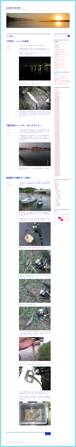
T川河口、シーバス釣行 (17, 41)
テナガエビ (57, 199)
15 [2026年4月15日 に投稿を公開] (61, 219)
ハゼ (7, 183)
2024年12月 (57, 107)
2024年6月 (56, 113)
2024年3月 (56, 117)
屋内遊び (56, 183)
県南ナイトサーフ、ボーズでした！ (60, 67)
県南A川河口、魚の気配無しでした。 (60, 51)
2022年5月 (56, 140)
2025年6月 (56, 101)
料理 (55, 185)
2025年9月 (56, 98)
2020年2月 (56, 170)
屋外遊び (56, 184)
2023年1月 (56, 131)
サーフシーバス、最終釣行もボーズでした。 (61, 59)
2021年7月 (56, 151)
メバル (57, 203)
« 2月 (55, 225)
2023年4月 (56, 129)
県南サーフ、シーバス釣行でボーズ (60, 62)
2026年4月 (56, 91)
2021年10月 (56, 148)
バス (56, 201)
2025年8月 (56, 99)
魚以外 (57, 205)
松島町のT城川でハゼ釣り (18, 177)
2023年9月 (56, 123)
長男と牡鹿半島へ (57, 46)
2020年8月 (56, 163)
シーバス (7, 132)
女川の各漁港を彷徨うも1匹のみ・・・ (61, 49)
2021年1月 (56, 158)
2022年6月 (56, 139)
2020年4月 (56, 168)
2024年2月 (56, 118)
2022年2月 (56, 143)
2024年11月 (56, 108)
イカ (56, 192)
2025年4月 (56, 103)
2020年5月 (56, 167)
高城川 (10, 48)
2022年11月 (56, 133)
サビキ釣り (57, 195)
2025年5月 (56, 102)
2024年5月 (56, 114)
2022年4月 (56, 141)
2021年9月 (56, 149)
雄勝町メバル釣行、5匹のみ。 (59, 64)
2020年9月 (56, 162)
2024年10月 (57, 109)
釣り (55, 189)
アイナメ (57, 191)
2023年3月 (56, 130)
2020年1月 (56, 171)
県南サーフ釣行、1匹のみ (59, 83)
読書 (55, 188)
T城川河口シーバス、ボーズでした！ (24, 125)
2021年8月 (56, 150)
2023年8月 (56, 124)
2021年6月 (56, 152)
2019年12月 (56, 172)
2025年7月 (56, 100)
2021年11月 (56, 147)
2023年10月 (57, 122)
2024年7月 (56, 112)
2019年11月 (56, 173)
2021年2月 (56, 157)
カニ (56, 193)
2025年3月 (56, 104)
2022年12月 (57, 132)
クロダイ (57, 194)
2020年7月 (56, 164)
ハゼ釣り (9, 184)
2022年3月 (56, 142)
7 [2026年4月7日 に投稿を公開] (59, 217)
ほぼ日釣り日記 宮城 (13, 8)
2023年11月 (56, 121)
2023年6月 (56, 127)
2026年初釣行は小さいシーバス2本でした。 (62, 54)
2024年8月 (56, 111)
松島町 (7, 48)
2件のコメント (8, 186)
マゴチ (57, 202)
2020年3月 (56, 169)
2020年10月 (57, 161)
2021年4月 (56, 154)
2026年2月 (56, 92)
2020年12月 (57, 159)
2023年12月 (57, 120)
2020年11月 (56, 160)
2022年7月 (56, 138)
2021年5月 (56, 153)
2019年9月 (56, 176)
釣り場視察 (57, 204)
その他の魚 (8, 46)
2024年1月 (56, 119)
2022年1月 (56, 144)
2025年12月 (56, 94)
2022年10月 (57, 134)
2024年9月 (56, 110)
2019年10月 (56, 174)
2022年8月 (56, 137)
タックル (57, 198)
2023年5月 (56, 128)
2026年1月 (56, 93)
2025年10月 (56, 97)
